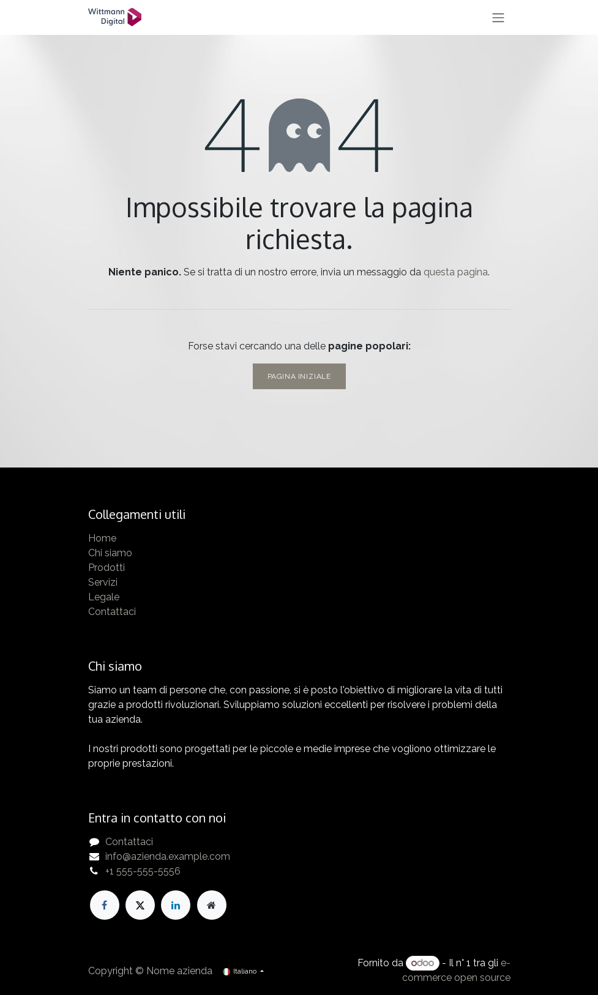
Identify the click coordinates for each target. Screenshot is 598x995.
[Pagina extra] (211, 905)
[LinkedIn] (175, 905)
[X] (140, 905)
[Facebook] (104, 905)
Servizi (103, 582)
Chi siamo (110, 553)
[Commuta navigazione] (498, 17)
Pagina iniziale (299, 376)
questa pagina (456, 272)
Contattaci (112, 611)
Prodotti (106, 567)
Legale (103, 597)
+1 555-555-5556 (143, 871)
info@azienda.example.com (167, 856)
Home (102, 538)
